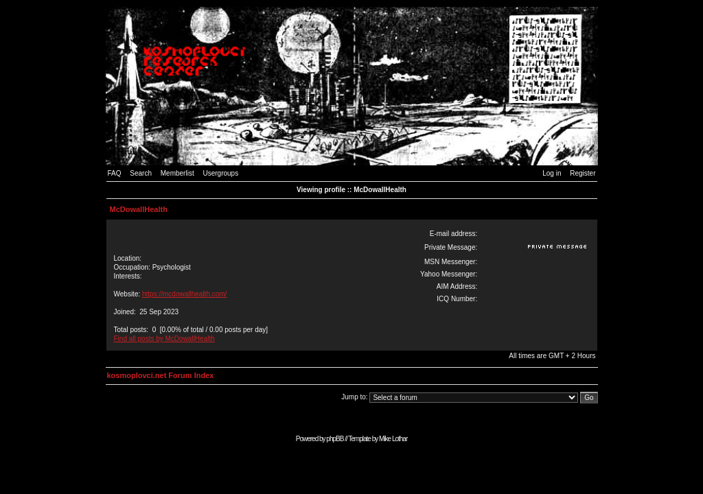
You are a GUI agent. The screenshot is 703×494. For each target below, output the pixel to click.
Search (141, 173)
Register (582, 173)
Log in (551, 173)
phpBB (334, 439)
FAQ (115, 173)
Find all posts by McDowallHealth (164, 338)
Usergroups (220, 173)
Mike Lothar (393, 439)
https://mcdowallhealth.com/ (184, 294)
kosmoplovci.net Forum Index (160, 375)
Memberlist (177, 173)
